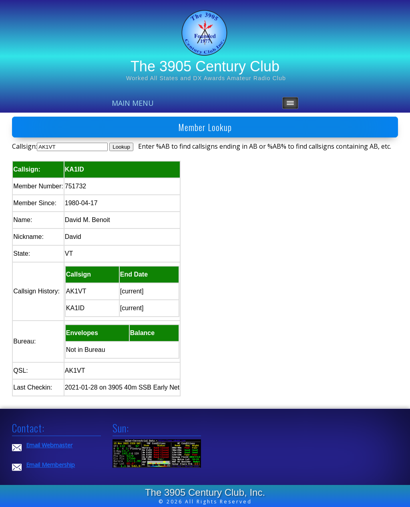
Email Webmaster (49, 445)
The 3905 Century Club (205, 66)
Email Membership (50, 465)
